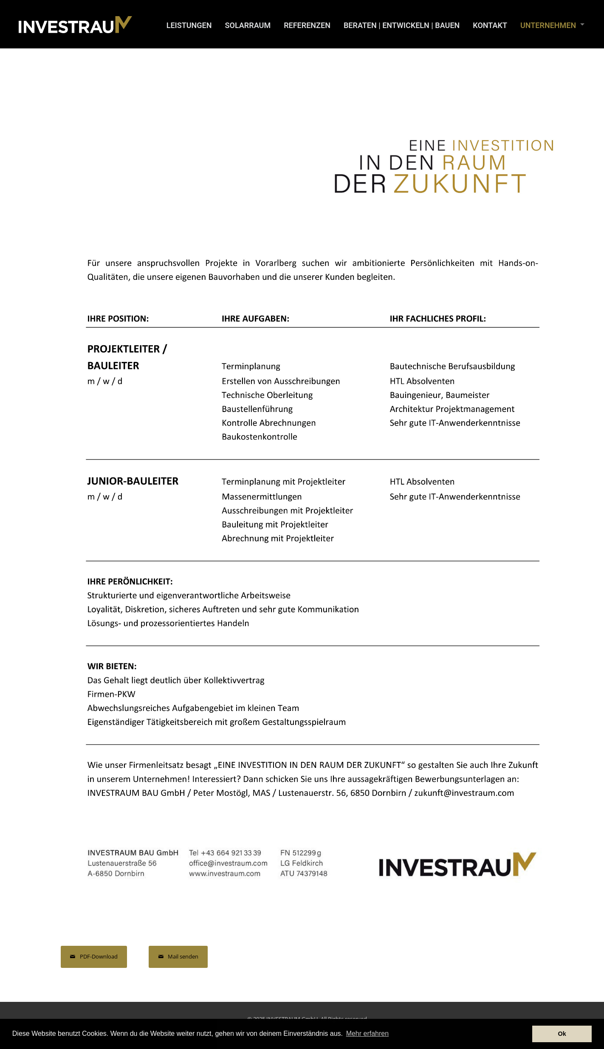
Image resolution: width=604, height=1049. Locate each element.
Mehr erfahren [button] (367, 1033)
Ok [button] (562, 1033)
